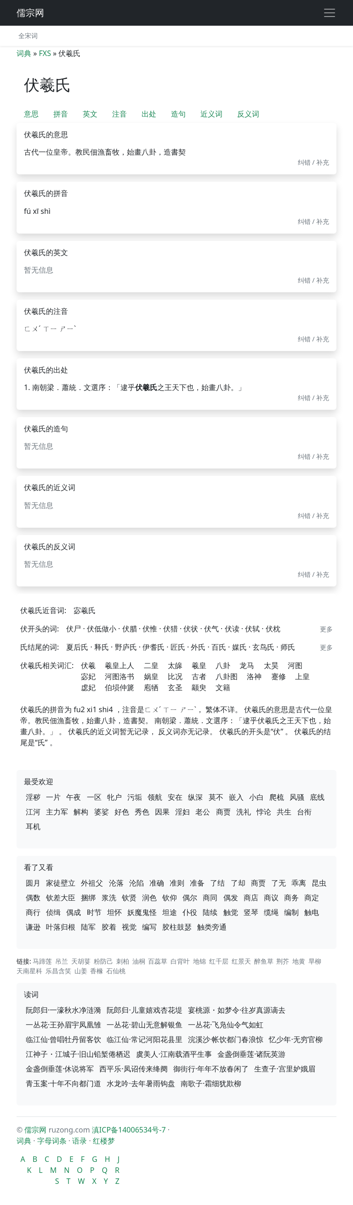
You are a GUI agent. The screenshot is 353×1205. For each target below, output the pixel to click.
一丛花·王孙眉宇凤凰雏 (63, 1025)
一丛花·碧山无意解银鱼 (144, 1025)
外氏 (198, 647)
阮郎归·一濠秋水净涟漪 (63, 1010)
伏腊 (129, 629)
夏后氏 (77, 647)
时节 (94, 912)
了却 (238, 883)
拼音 (60, 114)
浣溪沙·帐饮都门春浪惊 (225, 1039)
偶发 (230, 898)
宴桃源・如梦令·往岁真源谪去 (236, 1010)
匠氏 (178, 647)
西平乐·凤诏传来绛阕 (133, 1069)
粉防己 (103, 961)
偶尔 (189, 898)
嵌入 (236, 797)
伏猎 (170, 629)
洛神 (254, 676)
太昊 (271, 665)
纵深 (195, 797)
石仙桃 (115, 970)
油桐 (138, 961)
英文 (90, 114)
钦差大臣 (60, 898)
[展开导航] (329, 13)
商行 (33, 912)
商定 (311, 898)
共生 (284, 812)
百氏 (218, 647)
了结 (217, 883)
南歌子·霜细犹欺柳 (211, 1083)
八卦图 (227, 676)
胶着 (109, 927)
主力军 (57, 812)
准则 (177, 883)
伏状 (190, 629)
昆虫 (319, 883)
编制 (291, 912)
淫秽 (33, 797)
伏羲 (88, 665)
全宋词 (28, 35)
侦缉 (53, 912)
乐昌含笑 (58, 970)
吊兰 (61, 961)
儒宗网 (30, 12)
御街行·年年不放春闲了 (211, 1069)
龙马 (246, 665)
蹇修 (278, 676)
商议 (271, 898)
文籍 (223, 687)
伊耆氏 (153, 647)
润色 (149, 898)
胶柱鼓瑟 (177, 927)
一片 (53, 797)
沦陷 (136, 883)
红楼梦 (104, 1141)
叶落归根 (60, 927)
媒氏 (239, 647)
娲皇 (151, 676)
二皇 (151, 665)
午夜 (73, 797)
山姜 (80, 970)
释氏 (101, 647)
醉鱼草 (263, 961)
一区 (94, 797)
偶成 (73, 912)
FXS (45, 53)
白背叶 (180, 961)
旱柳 (314, 961)
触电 (311, 912)
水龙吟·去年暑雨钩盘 (141, 1083)
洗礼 (243, 812)
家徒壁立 (60, 883)
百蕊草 (157, 961)
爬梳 (276, 797)
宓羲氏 (85, 610)
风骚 (297, 797)
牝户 (114, 797)
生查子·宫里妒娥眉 (284, 1069)
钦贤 (129, 898)
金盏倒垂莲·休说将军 (60, 1069)
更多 (326, 629)
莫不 (216, 797)
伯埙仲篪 (119, 687)
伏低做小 (101, 629)
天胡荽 (81, 961)
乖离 (298, 883)
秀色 (142, 812)
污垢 (134, 797)
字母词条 (52, 1141)
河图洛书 (119, 676)
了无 (278, 883)
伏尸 (73, 629)
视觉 (129, 927)
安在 (175, 797)
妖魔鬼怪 (142, 912)
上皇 (302, 676)
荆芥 (282, 961)
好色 (121, 812)
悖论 (263, 812)
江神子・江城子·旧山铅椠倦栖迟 (78, 1054)
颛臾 (199, 687)
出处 (149, 114)
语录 (79, 1141)
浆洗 (109, 898)
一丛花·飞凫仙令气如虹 (225, 1025)
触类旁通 (212, 927)
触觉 (230, 912)
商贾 (223, 812)
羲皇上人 (119, 665)
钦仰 (169, 898)
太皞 (175, 665)
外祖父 (92, 883)
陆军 (88, 927)
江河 (33, 812)
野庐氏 (126, 647)
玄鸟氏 (263, 647)
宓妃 (88, 676)
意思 (31, 114)
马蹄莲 (42, 961)
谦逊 (33, 927)
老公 (202, 812)
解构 (81, 812)
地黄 (298, 961)
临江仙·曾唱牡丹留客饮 (63, 1039)
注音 (119, 114)
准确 (156, 883)
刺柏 (122, 961)
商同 (210, 898)
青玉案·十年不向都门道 (63, 1083)
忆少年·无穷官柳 (295, 1039)
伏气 (211, 629)
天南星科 (29, 970)
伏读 (232, 629)
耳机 (33, 826)
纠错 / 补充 (314, 162)
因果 (162, 812)
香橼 (96, 970)
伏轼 (252, 629)
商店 (251, 898)
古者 (199, 676)
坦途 (169, 912)
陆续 (210, 912)
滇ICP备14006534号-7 (129, 1130)
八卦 (223, 665)
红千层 (218, 961)
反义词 (248, 114)
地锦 (199, 961)
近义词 (211, 114)
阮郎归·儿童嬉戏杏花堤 (144, 1010)
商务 (291, 898)
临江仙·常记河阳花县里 (144, 1039)
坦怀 (114, 912)
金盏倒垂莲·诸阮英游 (251, 1054)
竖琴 (251, 912)
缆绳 (271, 912)
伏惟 (149, 629)
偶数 (33, 898)
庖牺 (151, 687)
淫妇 (182, 812)
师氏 (287, 647)
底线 (317, 797)
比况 (175, 676)
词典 (24, 53)
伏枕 (273, 629)
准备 (197, 883)
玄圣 (175, 687)
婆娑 (101, 812)
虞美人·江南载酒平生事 (173, 1054)
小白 (256, 797)
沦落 (116, 883)
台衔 (304, 812)
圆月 (33, 883)
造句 (178, 114)
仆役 (189, 912)
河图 (295, 665)
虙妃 (88, 687)
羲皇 (199, 665)
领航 (155, 797)
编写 (149, 927)
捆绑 (88, 898)
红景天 (241, 961)
